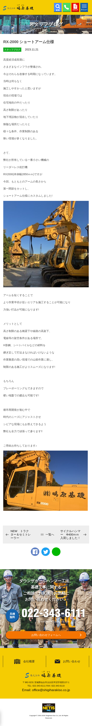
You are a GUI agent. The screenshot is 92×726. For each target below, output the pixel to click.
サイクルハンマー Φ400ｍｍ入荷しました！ (70, 534)
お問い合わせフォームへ (46, 634)
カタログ (75, 7)
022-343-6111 (66, 7)
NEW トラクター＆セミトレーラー (21, 534)
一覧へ (50, 534)
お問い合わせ (71, 661)
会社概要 (29, 661)
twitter (45, 551)
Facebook (35, 551)
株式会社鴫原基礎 (18, 7)
